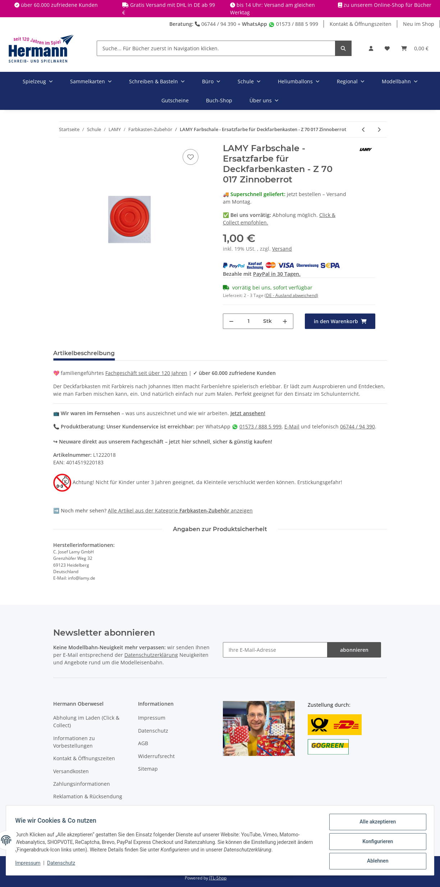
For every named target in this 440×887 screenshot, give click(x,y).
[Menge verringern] (231, 321)
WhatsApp (254, 23)
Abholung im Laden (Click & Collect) (86, 721)
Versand (282, 248)
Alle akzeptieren (375, 824)
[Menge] (248, 321)
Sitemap (148, 768)
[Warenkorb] (414, 48)
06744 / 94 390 (215, 23)
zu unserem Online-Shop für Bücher (387, 4)
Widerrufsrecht (156, 756)
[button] (371, 48)
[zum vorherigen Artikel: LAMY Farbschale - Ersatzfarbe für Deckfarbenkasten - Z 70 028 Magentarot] (363, 129)
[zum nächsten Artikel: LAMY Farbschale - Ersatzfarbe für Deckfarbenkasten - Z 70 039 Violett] (379, 129)
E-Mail (291, 426)
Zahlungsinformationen (81, 783)
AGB (143, 743)
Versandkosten (71, 771)
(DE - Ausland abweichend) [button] (291, 295)
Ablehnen (375, 861)
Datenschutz (153, 730)
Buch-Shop (219, 100)
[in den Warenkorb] (340, 321)
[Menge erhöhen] (285, 321)
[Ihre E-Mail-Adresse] (275, 650)
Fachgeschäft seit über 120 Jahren (146, 373)
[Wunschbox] (387, 48)
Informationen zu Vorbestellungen (74, 742)
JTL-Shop (217, 878)
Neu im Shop (418, 23)
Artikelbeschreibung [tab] (84, 353)
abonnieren (354, 649)
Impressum (151, 717)
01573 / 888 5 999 (293, 23)
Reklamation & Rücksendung (87, 796)
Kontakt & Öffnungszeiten (360, 23)
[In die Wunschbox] (190, 157)
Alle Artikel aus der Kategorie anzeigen (180, 510)
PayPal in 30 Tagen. (277, 273)
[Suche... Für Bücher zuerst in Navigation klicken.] (216, 48)
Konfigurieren (375, 843)
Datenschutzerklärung (151, 654)
